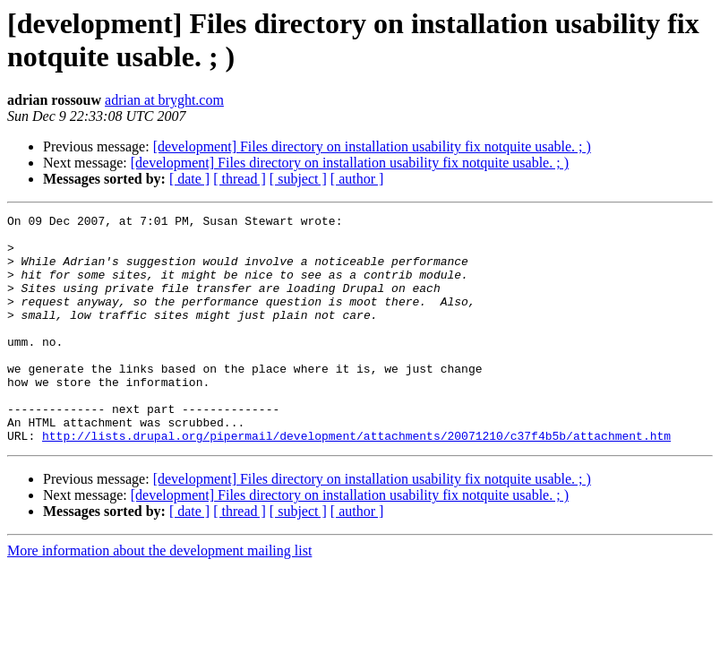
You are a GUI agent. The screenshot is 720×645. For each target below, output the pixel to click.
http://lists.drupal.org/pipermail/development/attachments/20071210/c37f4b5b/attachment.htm (356, 481)
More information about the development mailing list (159, 596)
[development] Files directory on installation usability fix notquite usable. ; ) (372, 146)
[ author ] (357, 178)
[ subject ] (298, 178)
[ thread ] (239, 178)
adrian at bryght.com (164, 100)
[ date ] (189, 178)
